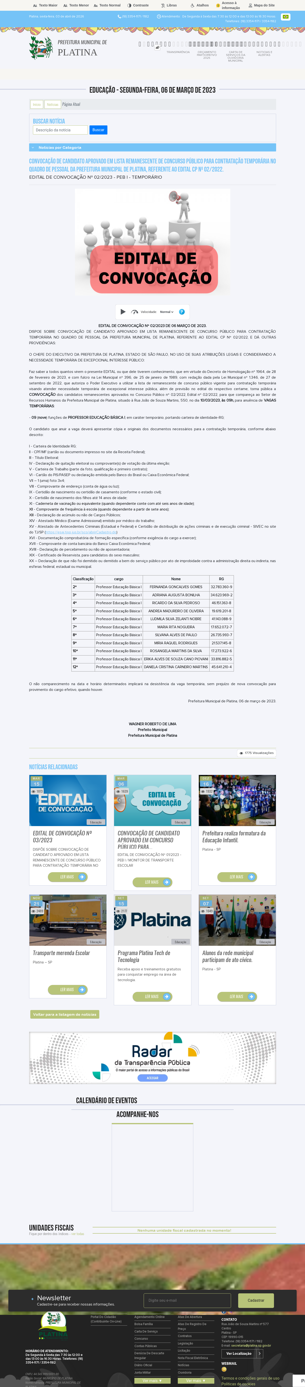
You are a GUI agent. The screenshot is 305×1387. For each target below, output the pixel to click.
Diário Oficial (143, 1365)
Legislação (185, 1343)
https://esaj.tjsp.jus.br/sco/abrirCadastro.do (81, 532)
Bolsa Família (143, 1324)
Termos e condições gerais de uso (250, 1378)
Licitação (184, 1350)
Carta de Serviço (146, 1331)
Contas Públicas (145, 1346)
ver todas (77, 1233)
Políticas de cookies (238, 1384)
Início (37, 104)
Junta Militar (142, 1372)
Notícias (52, 104)
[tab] (157, 47)
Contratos (185, 1336)
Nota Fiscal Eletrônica (193, 1358)
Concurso (141, 1338)
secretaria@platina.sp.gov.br (251, 1345)
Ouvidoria (184, 1372)
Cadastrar (256, 1300)
